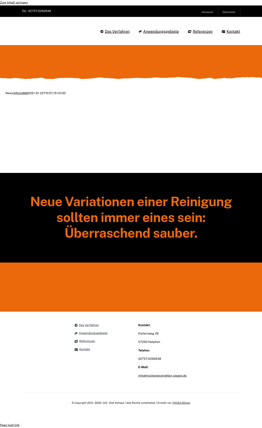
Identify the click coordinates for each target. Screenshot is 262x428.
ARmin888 (20, 93)
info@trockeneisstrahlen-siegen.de (162, 375)
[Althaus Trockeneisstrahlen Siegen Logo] (49, 23)
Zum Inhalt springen (14, 2)
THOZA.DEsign (181, 402)
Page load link (10, 425)
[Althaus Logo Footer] (131, 275)
